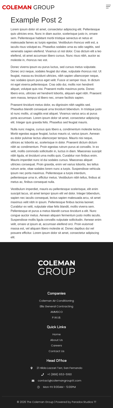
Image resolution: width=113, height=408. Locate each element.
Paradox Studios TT (84, 402)
